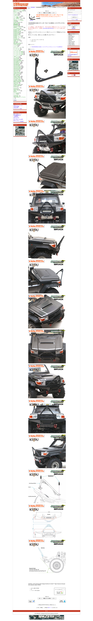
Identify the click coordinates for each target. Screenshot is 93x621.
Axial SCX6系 (16, 70)
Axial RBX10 (16, 64)
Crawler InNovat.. (73, 44)
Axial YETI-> (16, 71)
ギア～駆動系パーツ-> (18, 18)
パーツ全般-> (16, 17)
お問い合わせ (16, 117)
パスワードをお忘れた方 (73, 14)
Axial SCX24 (16, 59)
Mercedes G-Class (17, 43)
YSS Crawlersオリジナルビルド (20, 98)
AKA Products (73, 37)
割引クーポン (16, 120)
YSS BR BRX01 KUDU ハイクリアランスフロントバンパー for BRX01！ (47, 46)
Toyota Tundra (16, 44)
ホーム (14, 0)
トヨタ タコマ (16, 50)
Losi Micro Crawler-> (18, 80)
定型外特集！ (16, 96)
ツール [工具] (16, 92)
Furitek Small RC (17, 22)
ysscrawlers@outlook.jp (48, 28)
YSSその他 (16, 107)
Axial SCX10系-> (17, 65)
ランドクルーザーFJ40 (18, 51)
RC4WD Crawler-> (17, 29)
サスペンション (17, 19)
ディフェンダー (17, 49)
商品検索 (69, 23)
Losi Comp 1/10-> (17, 78)
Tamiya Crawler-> (17, 76)
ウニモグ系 (16, 45)
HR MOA (15, 88)
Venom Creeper (17, 85)
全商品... (15, 100)
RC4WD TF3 (16, 34)
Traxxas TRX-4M (17, 73)
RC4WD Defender (17, 32)
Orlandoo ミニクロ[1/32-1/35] (19, 21)
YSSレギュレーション (18, 105)
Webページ (50, 607)
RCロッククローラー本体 (19, 10)
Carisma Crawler (17, 77)
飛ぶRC (15, 91)
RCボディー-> (16, 11)
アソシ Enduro (17, 28)
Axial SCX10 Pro (17, 69)
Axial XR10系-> (17, 63)
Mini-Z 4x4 (16, 23)
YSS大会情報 (16, 106)
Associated (73, 38)
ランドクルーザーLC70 (18, 53)
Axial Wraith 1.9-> (17, 61)
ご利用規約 (16, 116)
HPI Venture (16, 75)
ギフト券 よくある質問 (18, 119)
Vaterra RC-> (16, 83)
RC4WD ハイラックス (18, 37)
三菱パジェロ (16, 56)
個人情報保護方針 (17, 115)
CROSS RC (16, 82)
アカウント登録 (74, 19)
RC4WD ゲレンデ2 (17, 35)
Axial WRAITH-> (17, 62)
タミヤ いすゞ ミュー (18, 47)
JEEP (15, 42)
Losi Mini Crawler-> (17, 79)
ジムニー (15, 46)
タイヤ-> (15, 13)
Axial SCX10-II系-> (17, 66)
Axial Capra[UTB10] (18, 60)
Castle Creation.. (73, 42)
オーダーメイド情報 (18, 108)
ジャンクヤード (17, 94)
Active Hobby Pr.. (73, 36)
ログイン (19, 0)
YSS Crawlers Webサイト (73, 54)
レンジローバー (17, 55)
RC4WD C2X (16, 31)
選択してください (73, 34)
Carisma (73, 40)
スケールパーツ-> (17, 16)
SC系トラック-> (17, 90)
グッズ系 (15, 93)
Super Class (16, 89)
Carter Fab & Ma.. (73, 41)
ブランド (69, 31)
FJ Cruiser (16, 38)
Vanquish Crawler (17, 26)
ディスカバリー (17, 48)
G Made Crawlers (17, 84)
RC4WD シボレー (17, 36)
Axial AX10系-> (17, 58)
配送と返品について (18, 114)
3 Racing (73, 35)
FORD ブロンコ (17, 41)
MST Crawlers (16, 74)
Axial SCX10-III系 (17, 68)
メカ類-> (15, 15)
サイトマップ (16, 118)
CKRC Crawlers (73, 43)
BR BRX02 (16, 25)
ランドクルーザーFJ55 (18, 52)
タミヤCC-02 (16, 57)
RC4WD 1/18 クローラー (19, 30)
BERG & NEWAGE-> (18, 81)
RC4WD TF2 (16, 33)
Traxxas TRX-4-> (17, 72)
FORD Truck (16, 39)
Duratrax (15, 86)
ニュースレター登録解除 (19, 121)
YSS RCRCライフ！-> (18, 9)
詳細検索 (73, 28)
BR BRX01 (33, 7)
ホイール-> (16, 14)
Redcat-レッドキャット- (18, 27)
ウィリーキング (17, 87)
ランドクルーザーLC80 (18, 54)
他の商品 (69, 55)
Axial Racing (73, 39)
